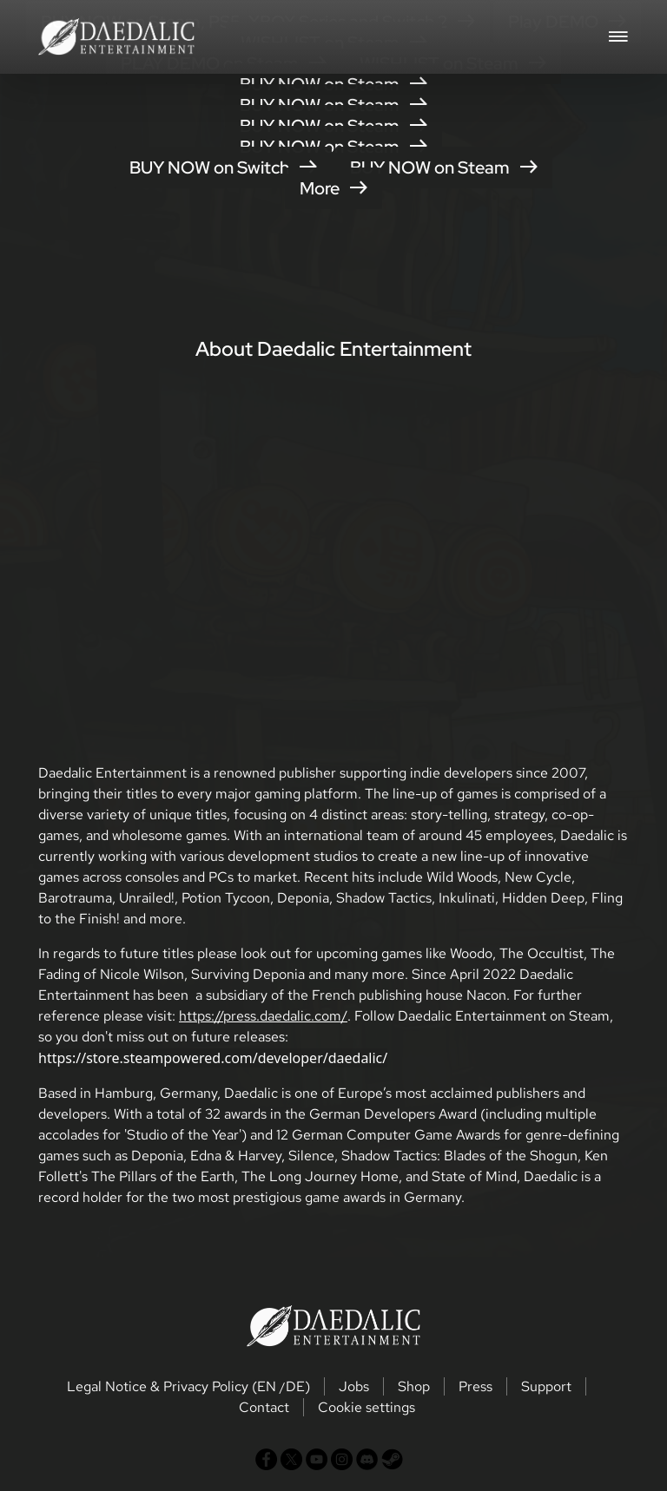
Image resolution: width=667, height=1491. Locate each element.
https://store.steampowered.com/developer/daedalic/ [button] (212, 1057)
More (333, 188)
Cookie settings (366, 1407)
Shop (414, 1386)
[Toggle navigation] (618, 35)
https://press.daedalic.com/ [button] (263, 1016)
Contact (264, 1407)
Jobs (354, 1386)
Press (475, 1386)
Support (546, 1386)
